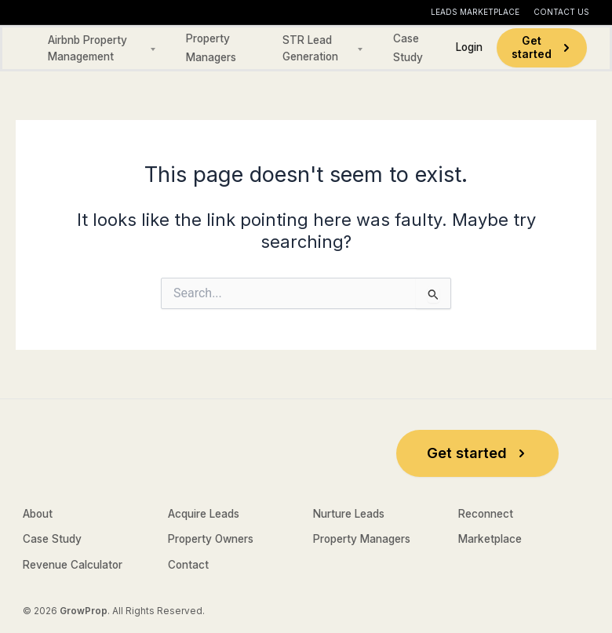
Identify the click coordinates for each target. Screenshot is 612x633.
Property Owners (210, 539)
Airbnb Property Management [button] (87, 49)
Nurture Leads (348, 513)
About (38, 513)
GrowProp (83, 611)
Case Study (52, 539)
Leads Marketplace (475, 11)
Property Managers (361, 539)
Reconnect (485, 513)
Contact (188, 564)
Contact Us (561, 11)
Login (469, 47)
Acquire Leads (203, 513)
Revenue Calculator (72, 564)
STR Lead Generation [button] (310, 49)
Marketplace (490, 539)
